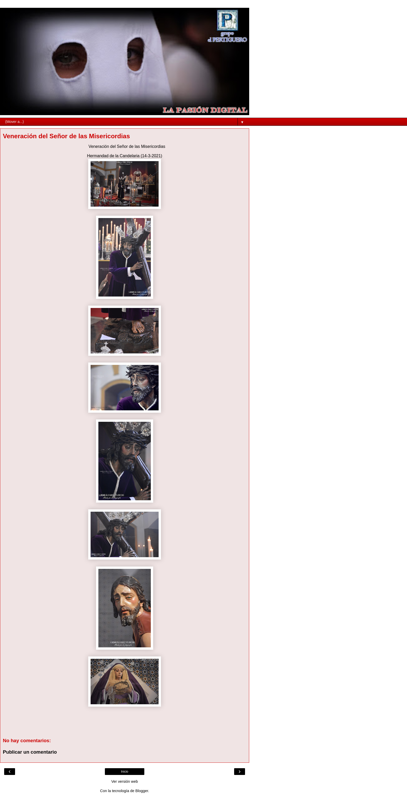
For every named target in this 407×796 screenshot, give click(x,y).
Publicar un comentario (30, 752)
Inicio (124, 771)
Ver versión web (124, 781)
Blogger (141, 791)
